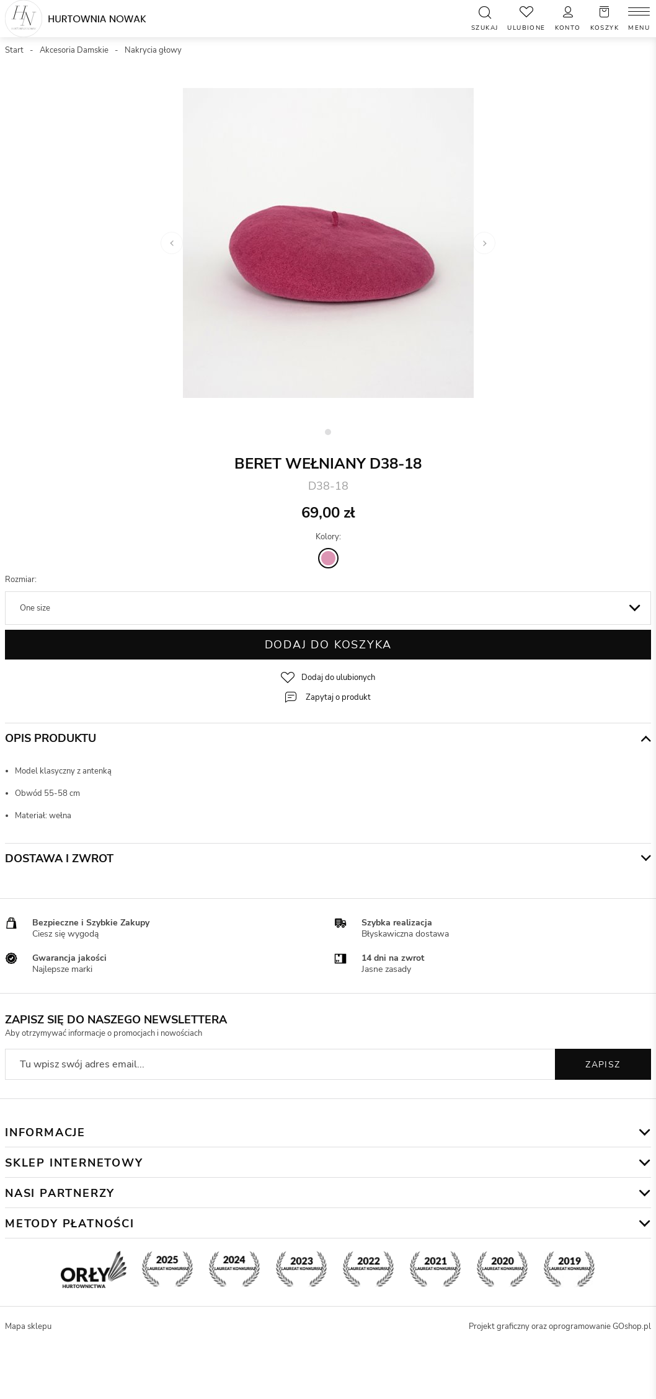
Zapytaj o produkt (338, 697)
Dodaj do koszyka (328, 644)
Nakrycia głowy (153, 50)
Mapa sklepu (28, 1326)
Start (14, 50)
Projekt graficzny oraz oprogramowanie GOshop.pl (560, 1326)
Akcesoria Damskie (74, 50)
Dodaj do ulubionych (338, 677)
